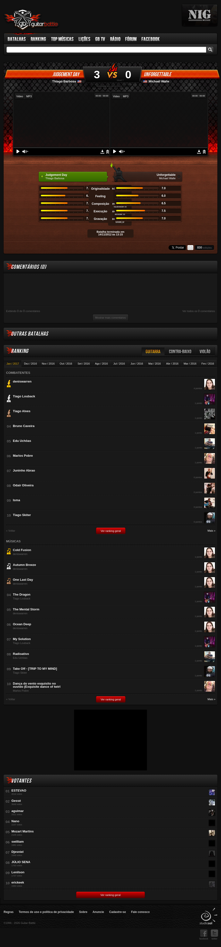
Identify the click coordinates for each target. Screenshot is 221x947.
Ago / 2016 (101, 363)
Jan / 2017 (13, 363)
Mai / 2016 (154, 363)
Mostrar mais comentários (110, 317)
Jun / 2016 (137, 363)
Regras (9, 912)
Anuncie (98, 912)
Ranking (38, 39)
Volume (25, 151)
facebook (203, 934)
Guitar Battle (31, 20)
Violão (205, 351)
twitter (214, 934)
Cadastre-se (117, 912)
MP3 (29, 96)
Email (190, 247)
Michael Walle (159, 81)
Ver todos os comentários (198, 311)
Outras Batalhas (29, 333)
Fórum (131, 39)
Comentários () (28, 266)
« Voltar (10, 530)
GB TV (100, 39)
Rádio (115, 39)
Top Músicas (62, 39)
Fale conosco (140, 912)
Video (19, 96)
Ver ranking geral (111, 530)
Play (18, 151)
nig (199, 15)
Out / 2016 (66, 363)
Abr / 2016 (172, 363)
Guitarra (153, 351)
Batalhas (17, 39)
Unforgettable (157, 74)
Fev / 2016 (208, 363)
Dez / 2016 (30, 363)
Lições (85, 39)
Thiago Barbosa (64, 81)
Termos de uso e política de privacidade (46, 912)
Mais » (211, 530)
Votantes (21, 780)
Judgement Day (65, 74)
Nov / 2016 (48, 363)
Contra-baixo (180, 351)
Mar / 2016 (190, 363)
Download (102, 152)
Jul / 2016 (119, 363)
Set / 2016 (83, 363)
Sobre (83, 912)
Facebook (151, 39)
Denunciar (107, 152)
